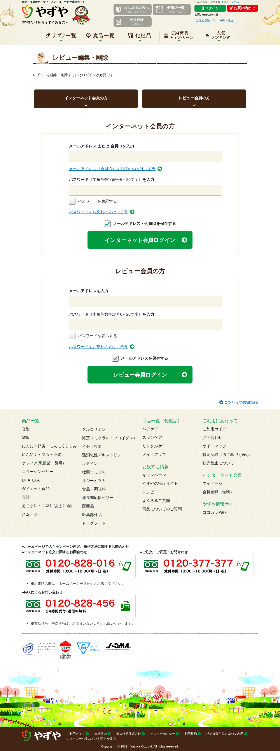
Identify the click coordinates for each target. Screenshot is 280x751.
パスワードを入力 (111, 179)
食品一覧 (100, 38)
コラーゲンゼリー (37, 471)
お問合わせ (212, 437)
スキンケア (152, 437)
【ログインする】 (231, 2)
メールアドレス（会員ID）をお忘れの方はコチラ (112, 169)
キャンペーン (179, 38)
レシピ (148, 492)
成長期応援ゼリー (98, 497)
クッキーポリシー (162, 733)
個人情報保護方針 (128, 733)
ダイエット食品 (35, 489)
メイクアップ (154, 454)
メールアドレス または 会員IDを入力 (101, 146)
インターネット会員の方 (86, 98)
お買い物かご (244, 8)
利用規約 (191, 733)
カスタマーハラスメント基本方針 (89, 738)
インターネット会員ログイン (140, 240)
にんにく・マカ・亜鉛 (41, 454)
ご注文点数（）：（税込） (216, 20)
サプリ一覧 (61, 38)
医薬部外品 (92, 515)
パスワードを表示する (97, 201)
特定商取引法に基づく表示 (226, 454)
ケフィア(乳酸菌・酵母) (43, 463)
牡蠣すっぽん (94, 472)
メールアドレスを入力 (88, 291)
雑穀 (26, 437)
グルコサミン (94, 429)
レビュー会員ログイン (140, 375)
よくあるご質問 (156, 500)
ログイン (212, 8)
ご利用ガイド (214, 429)
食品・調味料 (94, 489)
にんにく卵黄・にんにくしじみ (49, 446)
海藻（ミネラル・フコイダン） (109, 438)
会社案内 (100, 733)
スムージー (32, 514)
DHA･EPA (31, 480)
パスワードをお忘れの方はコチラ (98, 212)
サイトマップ (214, 446)
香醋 (26, 429)
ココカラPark (214, 512)
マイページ (212, 483)
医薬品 (88, 506)
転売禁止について (218, 463)
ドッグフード (94, 523)
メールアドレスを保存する (144, 358)
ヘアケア (150, 429)
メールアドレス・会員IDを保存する (144, 223)
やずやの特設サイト (160, 483)
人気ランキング (218, 38)
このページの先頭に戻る (241, 402)
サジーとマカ (94, 480)
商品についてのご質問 (162, 509)
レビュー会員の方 (194, 98)
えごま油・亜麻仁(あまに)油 (47, 506)
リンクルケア (154, 446)
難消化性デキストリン (101, 455)
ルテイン (90, 463)
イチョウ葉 (92, 446)
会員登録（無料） (218, 492)
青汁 (26, 497)
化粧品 (139, 38)
